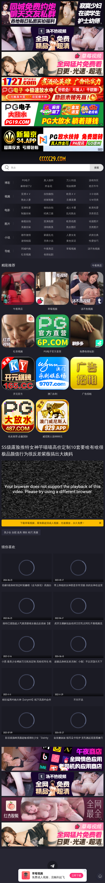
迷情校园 (26, 240)
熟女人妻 (26, 199)
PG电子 (26, 180)
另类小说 (48, 240)
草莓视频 (71, 248)
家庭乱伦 (48, 235)
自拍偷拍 (48, 193)
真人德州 (48, 180)
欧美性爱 (94, 207)
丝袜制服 (48, 199)
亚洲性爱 (26, 207)
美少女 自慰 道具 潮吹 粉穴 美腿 (21, 532)
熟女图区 (71, 227)
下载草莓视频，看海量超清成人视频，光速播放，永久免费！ (61, 523)
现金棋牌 (71, 186)
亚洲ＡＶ (26, 193)
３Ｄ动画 (94, 193)
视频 (7, 196)
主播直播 (71, 199)
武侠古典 (94, 235)
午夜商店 (48, 248)
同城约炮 (26, 248)
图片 (7, 224)
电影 (7, 210)
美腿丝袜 (26, 227)
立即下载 (76, 875)
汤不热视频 (94, 248)
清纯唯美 (48, 227)
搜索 (96, 167)
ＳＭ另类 (94, 199)
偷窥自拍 (26, 221)
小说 (7, 237)
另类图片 (94, 227)
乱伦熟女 (71, 213)
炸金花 (48, 186)
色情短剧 (48, 254)
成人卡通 (71, 207)
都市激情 (26, 235)
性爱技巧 (94, 240)
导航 (7, 251)
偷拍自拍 (48, 207)
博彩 (7, 183)
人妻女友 (71, 235)
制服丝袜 (26, 213)
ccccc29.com (52, 158)
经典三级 (48, 213)
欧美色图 (71, 221)
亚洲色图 (48, 221)
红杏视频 (26, 254)
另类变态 (94, 213)
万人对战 (71, 180)
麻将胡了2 (26, 186)
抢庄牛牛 (94, 186)
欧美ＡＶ (71, 193)
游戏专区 (94, 180)
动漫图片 (94, 221)
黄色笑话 (71, 240)
